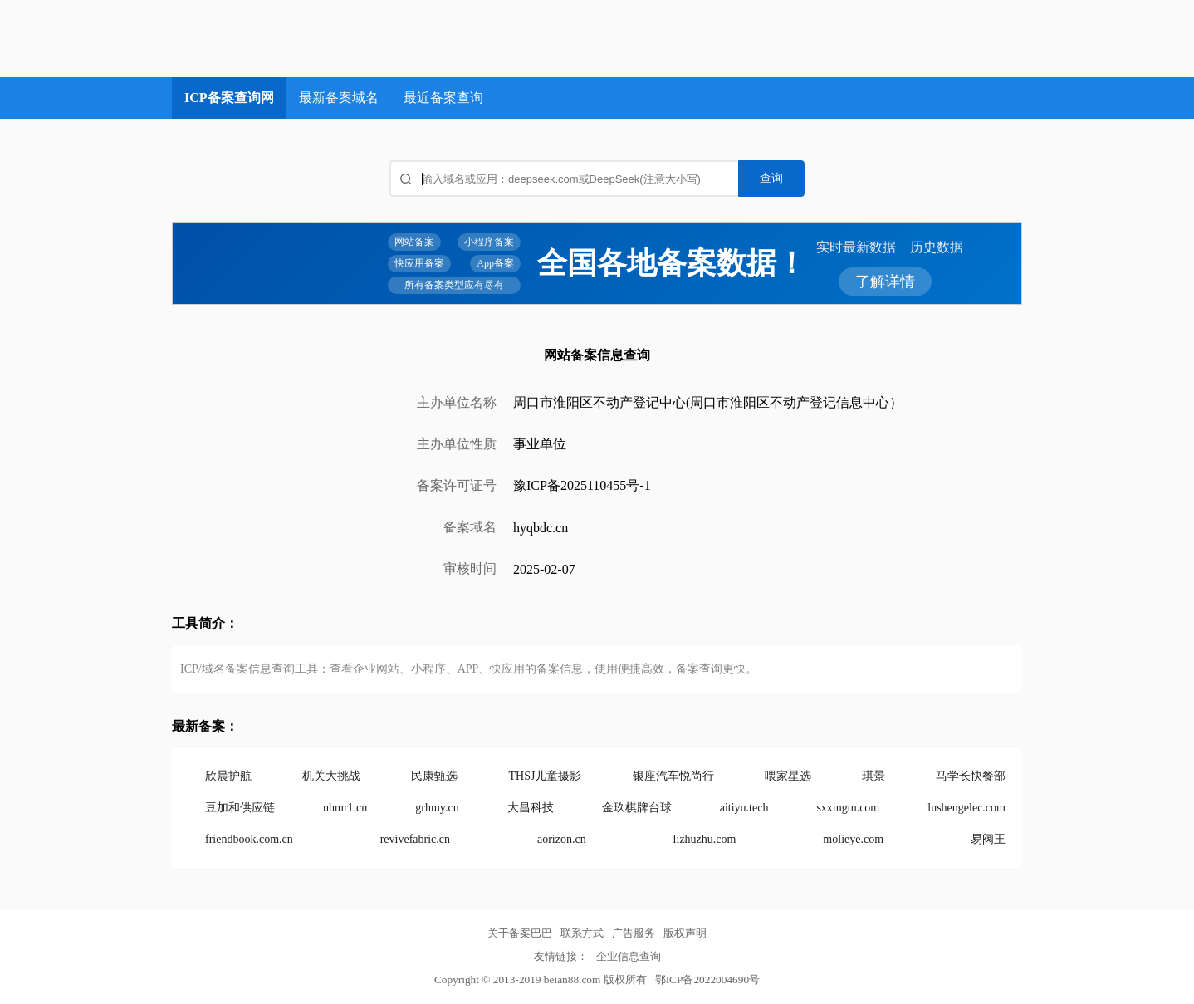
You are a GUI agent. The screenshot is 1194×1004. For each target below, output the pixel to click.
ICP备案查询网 (229, 98)
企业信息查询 (628, 956)
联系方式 (582, 933)
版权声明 (685, 933)
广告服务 (633, 933)
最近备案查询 (443, 98)
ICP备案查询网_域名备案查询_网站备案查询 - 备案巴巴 (301, 38)
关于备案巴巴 (519, 933)
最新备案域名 (339, 98)
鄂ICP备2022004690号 (707, 979)
